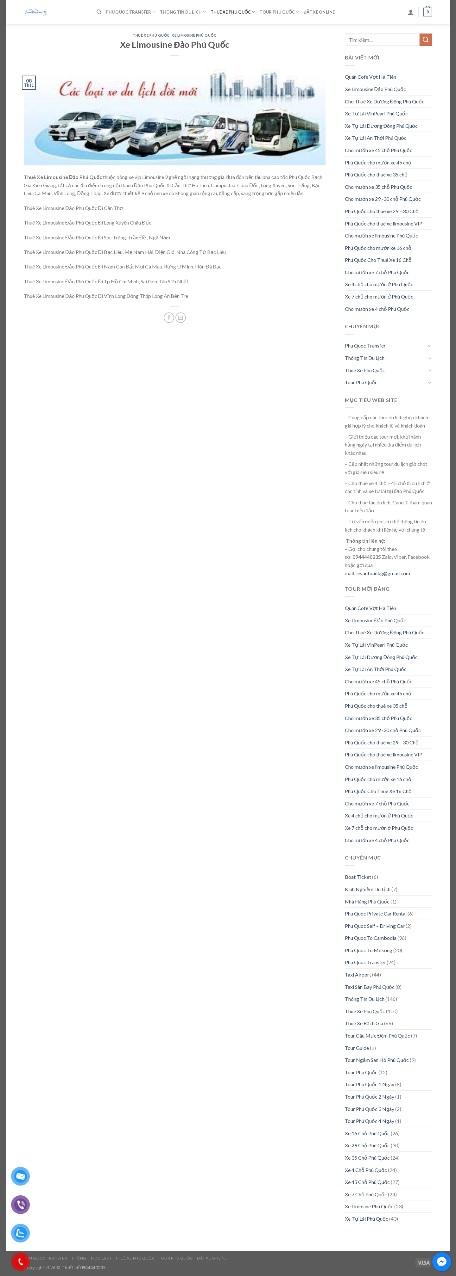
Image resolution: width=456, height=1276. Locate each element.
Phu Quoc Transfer (130, 12)
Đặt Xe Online (319, 12)
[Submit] (426, 40)
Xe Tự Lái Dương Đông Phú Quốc (381, 126)
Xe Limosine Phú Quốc (194, 35)
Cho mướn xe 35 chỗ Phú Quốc (378, 187)
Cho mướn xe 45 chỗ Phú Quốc (378, 150)
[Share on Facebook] (169, 317)
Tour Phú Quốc (279, 12)
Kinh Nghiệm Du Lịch (367, 889)
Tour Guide (357, 1048)
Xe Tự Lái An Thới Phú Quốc (376, 138)
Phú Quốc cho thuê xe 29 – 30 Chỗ (382, 211)
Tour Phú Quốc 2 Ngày (369, 1097)
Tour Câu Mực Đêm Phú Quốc (377, 1036)
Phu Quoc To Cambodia (370, 938)
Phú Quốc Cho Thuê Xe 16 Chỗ (378, 260)
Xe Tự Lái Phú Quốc (366, 1219)
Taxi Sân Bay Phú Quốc (370, 987)
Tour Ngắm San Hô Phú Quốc (377, 1060)
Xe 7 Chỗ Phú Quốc (366, 1194)
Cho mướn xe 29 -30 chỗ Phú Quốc (383, 199)
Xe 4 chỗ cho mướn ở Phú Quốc (379, 284)
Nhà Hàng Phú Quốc (367, 901)
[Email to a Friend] (180, 317)
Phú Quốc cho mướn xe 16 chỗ (378, 248)
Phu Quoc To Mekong (368, 950)
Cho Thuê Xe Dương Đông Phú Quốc (385, 101)
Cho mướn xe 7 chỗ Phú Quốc (377, 272)
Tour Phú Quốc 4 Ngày (369, 1121)
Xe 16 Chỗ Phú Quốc (367, 1133)
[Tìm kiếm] (99, 12)
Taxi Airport (358, 974)
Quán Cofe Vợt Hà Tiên (370, 77)
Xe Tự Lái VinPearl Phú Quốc (376, 113)
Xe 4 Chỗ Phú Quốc (366, 1170)
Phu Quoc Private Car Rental (376, 913)
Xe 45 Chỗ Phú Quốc (367, 1182)
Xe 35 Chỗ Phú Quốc (367, 1158)
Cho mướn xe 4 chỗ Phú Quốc (377, 309)
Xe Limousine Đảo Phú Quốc (375, 89)
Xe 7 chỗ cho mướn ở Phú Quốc (379, 296)
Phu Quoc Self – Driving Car (375, 926)
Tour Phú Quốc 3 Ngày (369, 1109)
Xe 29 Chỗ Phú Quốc (367, 1145)
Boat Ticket (358, 877)
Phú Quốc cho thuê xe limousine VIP (383, 223)
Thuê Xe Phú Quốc (233, 12)
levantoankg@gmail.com (383, 573)
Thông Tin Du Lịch (183, 12)
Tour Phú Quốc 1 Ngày (369, 1084)
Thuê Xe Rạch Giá (364, 1023)
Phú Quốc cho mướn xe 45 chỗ (378, 162)
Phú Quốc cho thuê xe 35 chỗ (376, 174)
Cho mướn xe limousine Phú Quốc (381, 235)
